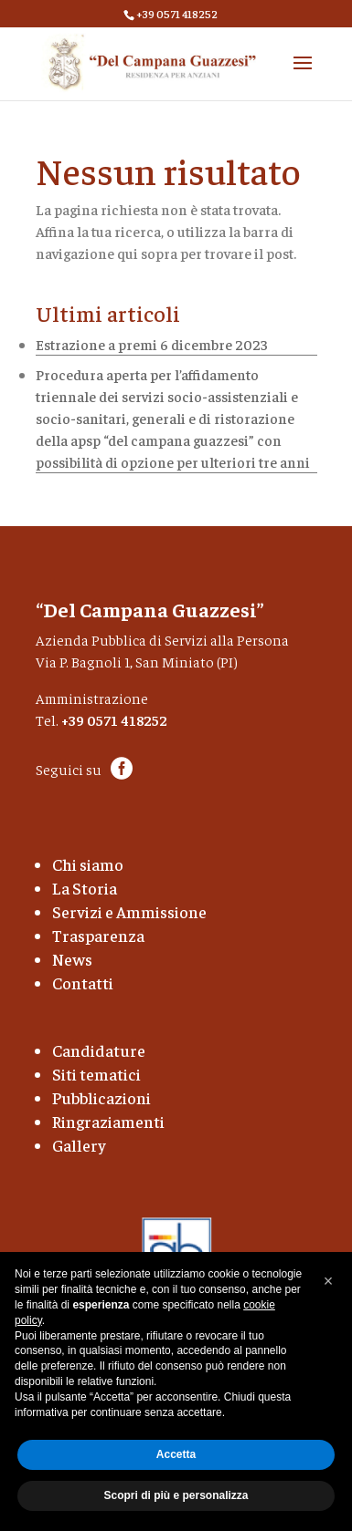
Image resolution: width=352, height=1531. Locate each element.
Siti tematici (96, 1073)
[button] (328, 1281)
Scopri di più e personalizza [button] (175, 1495)
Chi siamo (87, 863)
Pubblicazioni (101, 1097)
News (72, 958)
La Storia (84, 887)
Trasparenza (98, 935)
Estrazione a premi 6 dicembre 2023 (152, 344)
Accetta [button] (176, 1454)
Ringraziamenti (108, 1121)
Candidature (98, 1050)
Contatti (82, 982)
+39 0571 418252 (114, 719)
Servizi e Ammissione (129, 911)
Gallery (78, 1144)
